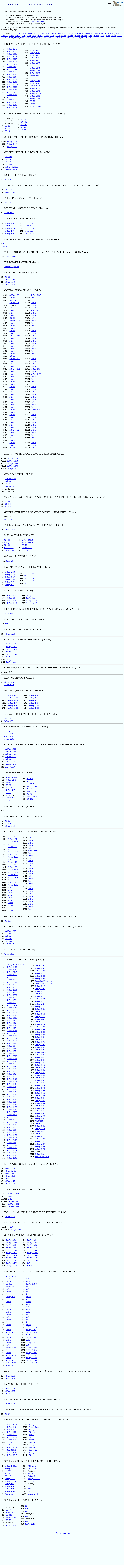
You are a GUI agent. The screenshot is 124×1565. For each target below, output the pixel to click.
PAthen (75, 34)
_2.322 (12, 1038)
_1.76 (12, 849)
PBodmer (88, 34)
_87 (7, 1414)
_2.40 (39, 1019)
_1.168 (40, 1093)
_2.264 (10, 1404)
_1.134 (35, 88)
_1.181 (15, 359)
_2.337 (12, 1064)
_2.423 (11, 649)
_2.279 (11, 1263)
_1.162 (12, 1015)
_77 (12, 448)
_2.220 (13, 857)
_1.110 (29, 583)
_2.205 (10, 486)
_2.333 (12, 998)
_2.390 (10, 1394)
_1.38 (12, 867)
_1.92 (14, 430)
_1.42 (11, 1071)
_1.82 (8, 548)
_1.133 (12, 1435)
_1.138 (12, 1132)
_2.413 (13, 1194)
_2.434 (13, 877)
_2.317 (40, 986)
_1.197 (12, 1153)
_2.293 (11, 1258)
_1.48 (39, 1106)
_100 (32, 1442)
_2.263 (10, 282)
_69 (7, 624)
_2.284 (12, 90)
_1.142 (12, 603)
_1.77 (11, 1076)
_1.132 (31, 1358)
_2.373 (40, 1136)
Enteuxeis (9, 561)
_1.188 (12, 1008)
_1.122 (12, 967)
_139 (9, 1284)
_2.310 (31, 1350)
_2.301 (34, 1450)
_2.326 (12, 1138)
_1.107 (35, 53)
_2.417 (13, 854)
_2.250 (40, 1096)
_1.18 (39, 1055)
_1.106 (12, 1059)
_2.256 (9, 719)
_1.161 (13, 852)
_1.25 (11, 1028)
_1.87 (12, 468)
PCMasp (111, 34)
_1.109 (29, 581)
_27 (8, 1505)
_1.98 (9, 1179)
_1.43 (32, 1245)
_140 (29, 1345)
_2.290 (40, 1144)
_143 (8, 1476)
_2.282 (29, 226)
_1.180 (11, 1363)
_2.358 (13, 844)
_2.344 (40, 1134)
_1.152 (40, 1078)
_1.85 (11, 67)
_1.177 (29, 576)
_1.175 (40, 973)
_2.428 (9, 203)
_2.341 (40, 1062)
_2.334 (9, 721)
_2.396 (12, 466)
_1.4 (31, 1240)
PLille (113, 36)
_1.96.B (27, 540)
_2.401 (12, 95)
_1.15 (11, 1087)
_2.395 (35, 81)
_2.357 (12, 147)
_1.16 (34, 58)
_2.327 (40, 1022)
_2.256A (36, 106)
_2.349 (10, 754)
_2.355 (13, 865)
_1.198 (40, 1034)
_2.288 (12, 105)
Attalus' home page (63, 1533)
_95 (12, 1227)
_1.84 (11, 1066)
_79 (8, 793)
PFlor (34, 36)
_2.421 (12, 1115)
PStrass (59, 38)
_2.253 (12, 1440)
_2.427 (40, 1131)
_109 (8, 180)
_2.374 (12, 992)
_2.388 (34, 705)
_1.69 (11, 1048)
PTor (72, 38)
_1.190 (40, 1146)
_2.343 (11, 1248)
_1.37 (31, 1342)
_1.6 (34, 55)
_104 (8, 131)
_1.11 (39, 1111)
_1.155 (10, 944)
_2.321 (11, 782)
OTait (47, 34)
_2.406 (13, 870)
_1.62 (11, 1074)
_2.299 (12, 1452)
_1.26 (11, 1023)
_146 (8, 164)
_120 (8, 157)
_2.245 (12, 972)
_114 (8, 504)
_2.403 (40, 971)
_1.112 (12, 79)
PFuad (46, 36)
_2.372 (10, 479)
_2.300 (12, 1158)
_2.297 (31, 1355)
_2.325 (10, 752)
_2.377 (10, 192)
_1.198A (11, 1466)
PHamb (96, 36)
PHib (102, 36)
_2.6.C (9, 1494)
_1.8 (33, 698)
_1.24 (11, 1026)
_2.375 (32, 791)
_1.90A (33, 851)
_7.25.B (32, 1489)
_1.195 (40, 1032)
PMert (4, 38)
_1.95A (10, 936)
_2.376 (10, 190)
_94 (29, 1265)
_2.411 (11, 1286)
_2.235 (12, 1112)
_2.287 (11, 1260)
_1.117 (11, 659)
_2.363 (12, 461)
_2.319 (11, 1240)
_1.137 (40, 1001)
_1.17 (9, 585)
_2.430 (40, 1085)
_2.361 (40, 1045)
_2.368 (31, 1348)
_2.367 (10, 223)
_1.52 (32, 1242)
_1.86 (12, 882)
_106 (8, 941)
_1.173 (40, 1149)
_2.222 (12, 87)
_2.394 (35, 98)
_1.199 (9, 954)
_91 (27, 1511)
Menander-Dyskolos (11, 267)
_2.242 (10, 1184)
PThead (66, 38)
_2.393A (36, 93)
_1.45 (31, 1337)
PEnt (23, 36)
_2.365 (32, 784)
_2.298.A (11, 167)
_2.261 (10, 1376)
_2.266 (11, 1348)
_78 (30, 1474)
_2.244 (12, 69)
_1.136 (12, 1097)
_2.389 (32, 1255)
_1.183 (36, 410)
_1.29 (11, 102)
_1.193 (12, 1148)
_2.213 (12, 57)
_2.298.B (11, 169)
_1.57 (11, 1051)
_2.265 (36, 295)
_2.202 (9, 736)
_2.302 (12, 1122)
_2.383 (32, 1253)
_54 (8, 159)
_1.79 (11, 1000)
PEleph (17, 36)
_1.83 (12, 695)
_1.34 (10, 798)
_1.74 (32, 1248)
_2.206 (35, 63)
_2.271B (10, 1171)
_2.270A (35, 1452)
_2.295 (10, 1391)
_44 (8, 1510)
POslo (16, 38)
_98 (27, 1509)
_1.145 (12, 600)
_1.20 (8, 519)
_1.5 (39, 991)
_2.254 (34, 1427)
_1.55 (39, 1060)
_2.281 (9, 682)
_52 (32, 101)
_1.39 (10, 481)
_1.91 (35, 369)
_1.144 (12, 598)
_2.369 (10, 757)
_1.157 (34, 700)
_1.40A (40, 1154)
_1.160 (13, 887)
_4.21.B (11, 1450)
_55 (8, 1279)
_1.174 (40, 1042)
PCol (117, 34)
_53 (7, 126)
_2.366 (35, 70)
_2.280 (11, 1517)
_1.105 (12, 1094)
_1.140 (12, 595)
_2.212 (13, 885)
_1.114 (31, 598)
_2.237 (40, 1012)
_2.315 (12, 1455)
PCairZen (102, 34)
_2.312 (11, 257)
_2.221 (11, 1365)
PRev (44, 38)
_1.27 (12, 703)
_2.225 (40, 1006)
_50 (7, 277)
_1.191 (40, 1118)
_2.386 (12, 1031)
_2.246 (12, 49)
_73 (8, 934)
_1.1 (8, 543)
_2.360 (12, 1099)
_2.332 (12, 995)
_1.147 (31, 603)
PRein (38, 38)
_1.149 (40, 1068)
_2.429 (12, 107)
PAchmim (61, 34)
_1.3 (34, 50)
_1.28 (9, 233)
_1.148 (40, 1065)
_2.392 (13, 1204)
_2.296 (12, 1125)
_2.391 (10, 826)
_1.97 (12, 839)
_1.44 (29, 573)
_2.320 (13, 859)
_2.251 (40, 1098)
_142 (8, 1474)
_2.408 (40, 1116)
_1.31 (14, 303)
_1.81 (31, 1330)
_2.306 (12, 142)
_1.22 (11, 1432)
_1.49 (39, 1057)
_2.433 (13, 875)
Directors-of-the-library (43, 984)
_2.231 (12, 64)
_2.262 (10, 1388)
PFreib (40, 36)
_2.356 (40, 1126)
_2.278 (11, 1265)
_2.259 (11, 1242)
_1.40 (39, 1050)
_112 (13, 438)
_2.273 (10, 226)
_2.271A (11, 1468)
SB (82, 38)
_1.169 (40, 1088)
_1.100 (10, 1176)
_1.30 (12, 880)
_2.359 (12, 1117)
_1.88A (10, 931)
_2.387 (29, 233)
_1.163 (12, 1110)
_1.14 (11, 1089)
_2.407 (40, 1139)
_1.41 (34, 60)
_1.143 (32, 1260)
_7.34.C (11, 1430)
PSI (53, 38)
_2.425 (9, 213)
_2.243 (31, 1360)
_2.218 (12, 458)
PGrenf (77, 36)
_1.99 (9, 1173)
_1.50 (33, 695)
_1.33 (39, 1083)
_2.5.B (32, 1468)
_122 (7, 540)
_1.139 (40, 976)
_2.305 (40, 1027)
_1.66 (14, 295)
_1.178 (31, 1327)
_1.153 (40, 1075)
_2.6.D (32, 1466)
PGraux (70, 36)
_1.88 (14, 356)
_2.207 (9, 739)
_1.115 (11, 652)
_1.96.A (27, 543)
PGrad (63, 36)
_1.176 (12, 1010)
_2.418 (10, 279)
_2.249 (10, 749)
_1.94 (13, 1201)
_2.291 (9, 685)
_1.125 (12, 1082)
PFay (29, 36)
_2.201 (9, 734)
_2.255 (11, 1250)
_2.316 (12, 1120)
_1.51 (31, 1335)
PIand (108, 36)
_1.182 (15, 369)
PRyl (49, 38)
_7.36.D (10, 767)
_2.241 (11, 1245)
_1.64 (39, 1108)
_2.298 (11, 654)
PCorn (11, 36)
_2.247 (11, 780)
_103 (30, 799)
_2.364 (10, 1378)
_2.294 (40, 966)
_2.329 (31, 1332)
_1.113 (12, 54)
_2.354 (11, 647)
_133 (33, 65)
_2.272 (13, 837)
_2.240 (40, 1129)
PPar (27, 38)
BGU (13, 34)
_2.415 (10, 1181)
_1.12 (11, 1084)
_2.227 (40, 1124)
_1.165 (10, 285)
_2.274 (10, 228)
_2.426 (12, 1140)
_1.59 (10, 759)
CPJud (35, 34)
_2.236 (12, 92)
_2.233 (27, 548)
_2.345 (40, 1014)
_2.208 (35, 68)
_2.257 (12, 970)
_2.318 (40, 1024)
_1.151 (40, 1073)
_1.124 (40, 1037)
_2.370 (12, 97)
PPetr (33, 38)
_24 (33, 308)
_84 (12, 318)
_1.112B (12, 84)
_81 (29, 789)
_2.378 (29, 223)
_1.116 (11, 657)
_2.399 (40, 996)
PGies (58, 36)
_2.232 (12, 987)
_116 (31, 1481)
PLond (119, 36)
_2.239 (12, 975)
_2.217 (12, 144)
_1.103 (13, 705)
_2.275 (35, 73)
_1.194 (12, 1150)
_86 (7, 821)
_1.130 (12, 1107)
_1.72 (10, 1332)
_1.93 (35, 310)
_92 (8, 785)
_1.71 (11, 1130)
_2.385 (12, 463)
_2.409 (15, 321)
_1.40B (40, 1052)
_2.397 (32, 796)
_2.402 (12, 1079)
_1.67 (9, 231)
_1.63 (32, 1250)
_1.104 (12, 1427)
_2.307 (12, 982)
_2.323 (13, 698)
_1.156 (12, 1135)
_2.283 (29, 578)
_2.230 (40, 1009)
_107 (30, 779)
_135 (9, 1307)
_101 (25, 550)
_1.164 (40, 978)
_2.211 (12, 1424)
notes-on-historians (42, 1157)
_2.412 (9, 614)
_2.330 (10, 574)
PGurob (84, 36)
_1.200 (40, 1029)
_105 (8, 507)
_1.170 (11, 1355)
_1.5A (9, 550)
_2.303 (31, 1353)
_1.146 (31, 600)
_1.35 (11, 1102)
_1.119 (10, 764)
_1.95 (10, 790)
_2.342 (12, 51)
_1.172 (40, 1040)
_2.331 (12, 990)
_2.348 (13, 1207)
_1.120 (12, 100)
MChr (41, 34)
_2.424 (12, 1005)
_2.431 (34, 1424)
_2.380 (12, 1056)
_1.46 (11, 1143)
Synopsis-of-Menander (43, 981)
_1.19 (11, 1069)
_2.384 (12, 1145)
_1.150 (40, 1070)
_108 (23, 120)
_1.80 (39, 1113)
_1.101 (10, 529)
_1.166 (40, 1090)
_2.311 (12, 1447)
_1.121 (12, 1437)
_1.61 (12, 862)
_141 (31, 1491)
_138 (23, 125)
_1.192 (34, 708)
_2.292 (40, 1141)
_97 (27, 1506)
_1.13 (11, 1054)
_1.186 (12, 1092)
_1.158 (11, 1276)
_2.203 (15, 1229)
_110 (31, 1486)
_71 (29, 794)
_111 (8, 921)
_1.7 (11, 1046)
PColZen (4, 36)
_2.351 (11, 1253)
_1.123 (32, 1258)
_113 (9, 1515)
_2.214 (12, 62)
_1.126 (35, 86)
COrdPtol (20, 34)
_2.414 (13, 700)
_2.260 (34, 1430)
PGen (52, 36)
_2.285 (12, 59)
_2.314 (11, 1255)
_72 (24, 545)
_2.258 (12, 1036)
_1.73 (28, 231)
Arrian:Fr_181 (31, 1363)
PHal (90, 36)
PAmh (68, 34)
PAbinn (53, 34)
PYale (77, 38)
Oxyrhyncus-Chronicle (15, 964)
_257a (39, 1121)
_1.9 (11, 1020)
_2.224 (40, 1004)
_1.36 (39, 1080)
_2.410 (15, 336)
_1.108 (12, 1061)
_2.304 (40, 989)
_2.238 (12, 977)
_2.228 (30, 1524)
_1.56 (11, 77)
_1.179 (11, 1360)
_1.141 (31, 595)
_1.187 (35, 83)
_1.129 (40, 999)
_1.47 (11, 1127)
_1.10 (39, 968)
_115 (8, 1471)
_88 (8, 800)
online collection (38, 22)
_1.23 (33, 703)
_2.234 (10, 1168)
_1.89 (10, 1297)
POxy (22, 38)
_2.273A (34, 1479)
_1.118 (11, 662)
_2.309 (10, 577)
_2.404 (12, 74)
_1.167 (12, 1155)
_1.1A (11, 644)
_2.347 (32, 786)
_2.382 (13, 708)
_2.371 (10, 582)
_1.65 (34, 76)
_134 (32, 1432)
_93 (29, 781)
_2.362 (40, 1047)
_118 (8, 484)
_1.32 (11, 1003)
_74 (7, 501)
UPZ (86, 38)
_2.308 (40, 1103)
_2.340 (12, 72)
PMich (10, 38)
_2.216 (10, 572)
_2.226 (12, 985)
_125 (9, 788)
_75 (29, 1263)
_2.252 (40, 1101)
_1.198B (11, 777)
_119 (8, 823)
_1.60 (11, 1043)
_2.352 (29, 228)
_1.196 (12, 1104)
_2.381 (40, 1017)
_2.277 (10, 1217)
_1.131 (12, 1013)
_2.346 (31, 1284)
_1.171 (36, 374)
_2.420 (12, 980)
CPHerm (28, 34)
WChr (92, 38)
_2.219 (12, 1033)
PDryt (58, 525)
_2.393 (35, 96)
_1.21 (39, 994)
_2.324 (12, 1041)
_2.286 (12, 82)
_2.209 (35, 91)
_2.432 (13, 872)
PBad (81, 34)
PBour (95, 34)
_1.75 (12, 847)
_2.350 (10, 580)
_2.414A (35, 1445)
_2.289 (10, 634)
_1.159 (12, 1018)
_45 (23, 127)
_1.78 (10, 762)
